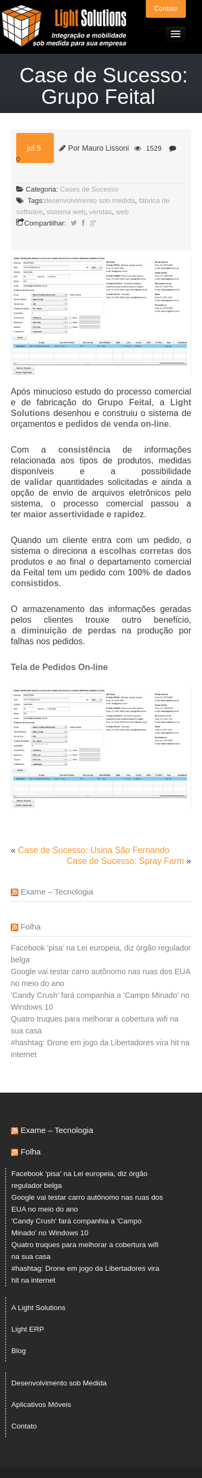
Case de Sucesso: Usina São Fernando (93, 850)
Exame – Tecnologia (56, 891)
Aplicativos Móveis (41, 1404)
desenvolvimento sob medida (89, 200)
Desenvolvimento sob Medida (59, 1383)
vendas (100, 212)
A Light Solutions (38, 1308)
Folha (30, 926)
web (122, 212)
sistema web (65, 212)
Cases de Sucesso (89, 189)
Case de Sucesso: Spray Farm (125, 860)
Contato (166, 8)
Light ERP (27, 1329)
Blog (18, 1351)
